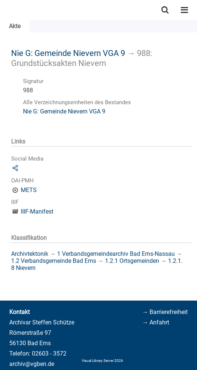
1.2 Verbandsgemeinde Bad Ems (53, 260)
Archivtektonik (29, 253)
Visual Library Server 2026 (102, 361)
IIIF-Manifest (37, 211)
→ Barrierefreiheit (165, 312)
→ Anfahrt (155, 322)
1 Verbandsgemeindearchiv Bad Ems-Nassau (116, 253)
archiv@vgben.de (31, 363)
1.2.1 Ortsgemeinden (132, 260)
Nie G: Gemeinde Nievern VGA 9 (68, 53)
